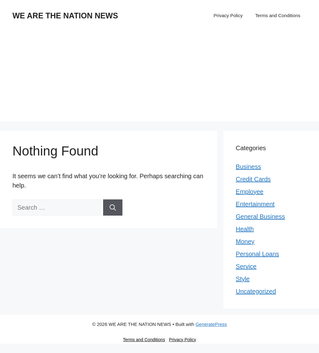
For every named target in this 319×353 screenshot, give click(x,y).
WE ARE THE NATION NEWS (65, 15)
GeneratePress (211, 324)
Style (243, 278)
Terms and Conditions (277, 15)
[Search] (112, 207)
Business (248, 166)
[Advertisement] (159, 78)
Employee (250, 191)
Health (245, 229)
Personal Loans (257, 253)
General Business (260, 216)
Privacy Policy (228, 15)
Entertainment (255, 204)
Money (245, 241)
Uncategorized (256, 291)
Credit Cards (253, 179)
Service (246, 266)
